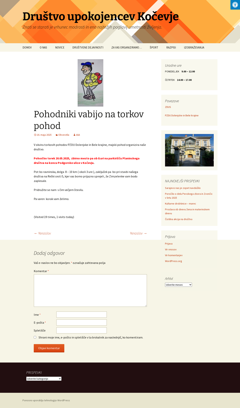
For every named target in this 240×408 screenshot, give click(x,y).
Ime (37, 314)
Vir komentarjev (174, 255)
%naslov (42, 233)
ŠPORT (154, 47)
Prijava (168, 243)
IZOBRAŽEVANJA (194, 47)
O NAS (43, 47)
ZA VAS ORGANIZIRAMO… (126, 47)
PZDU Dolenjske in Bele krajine (182, 115)
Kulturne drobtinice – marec (180, 203)
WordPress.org (173, 261)
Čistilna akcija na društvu (178, 219)
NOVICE (59, 47)
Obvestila (63, 134)
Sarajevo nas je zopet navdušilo (183, 188)
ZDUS (168, 107)
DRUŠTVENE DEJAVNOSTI (87, 47)
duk (78, 134)
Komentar (41, 271)
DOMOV (27, 47)
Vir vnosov (171, 249)
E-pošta (40, 322)
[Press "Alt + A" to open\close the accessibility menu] (235, 5)
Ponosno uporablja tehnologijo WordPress (46, 400)
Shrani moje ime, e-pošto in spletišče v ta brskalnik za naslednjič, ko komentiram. (91, 337)
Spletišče (40, 330)
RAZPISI (171, 47)
